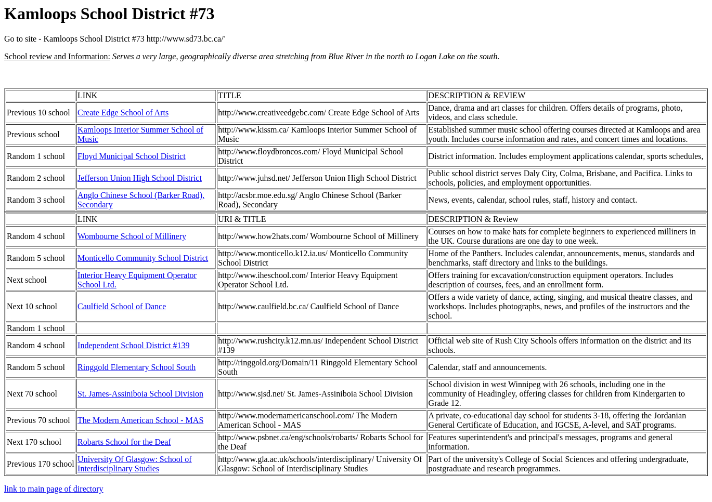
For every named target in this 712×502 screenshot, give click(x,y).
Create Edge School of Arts (123, 112)
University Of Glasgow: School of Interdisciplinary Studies (134, 464)
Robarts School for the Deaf (124, 442)
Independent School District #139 (133, 345)
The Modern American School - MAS (140, 420)
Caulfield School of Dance (121, 306)
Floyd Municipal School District (131, 156)
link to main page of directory (53, 488)
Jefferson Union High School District (139, 178)
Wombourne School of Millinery (131, 236)
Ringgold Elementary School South (136, 367)
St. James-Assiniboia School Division (140, 393)
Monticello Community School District (142, 258)
